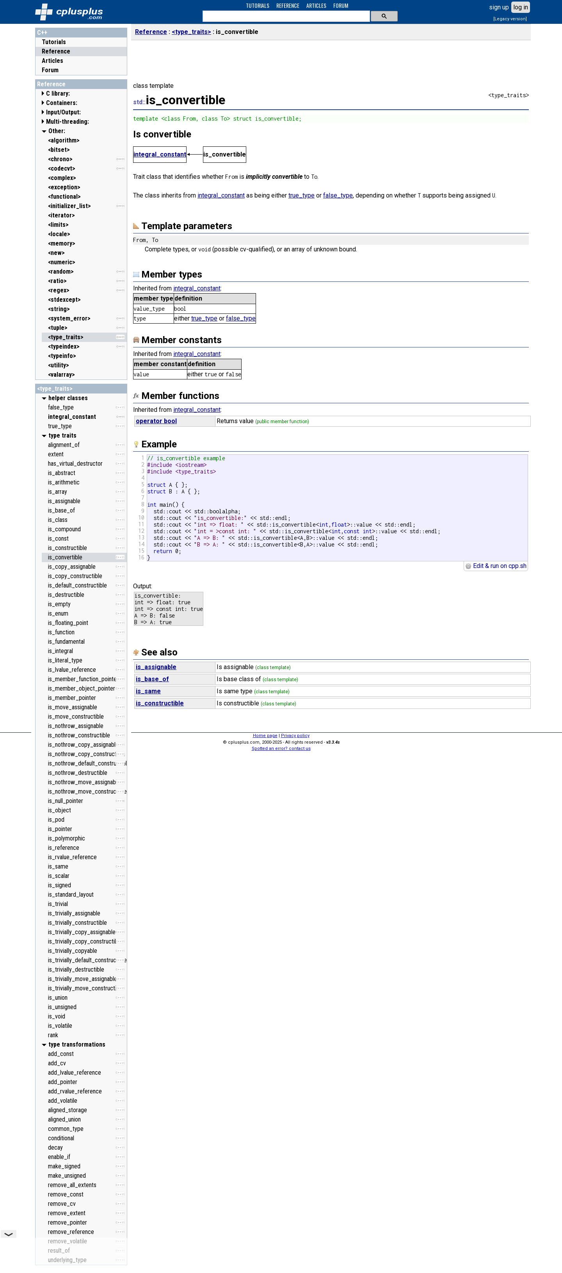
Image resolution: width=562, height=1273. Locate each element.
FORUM (340, 5)
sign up (499, 7)
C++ (42, 32)
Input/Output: (63, 112)
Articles (52, 60)
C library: (58, 93)
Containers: (61, 103)
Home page (265, 735)
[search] (285, 16)
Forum (50, 70)
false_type (338, 195)
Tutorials (54, 42)
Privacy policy (295, 735)
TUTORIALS (257, 5)
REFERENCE (287, 5)
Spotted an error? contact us (281, 748)
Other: (56, 131)
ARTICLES (316, 5)
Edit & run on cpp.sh (495, 566)
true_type (301, 195)
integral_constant (159, 154)
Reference (56, 51)
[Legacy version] (510, 18)
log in (520, 7)
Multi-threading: (67, 121)
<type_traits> (55, 388)
